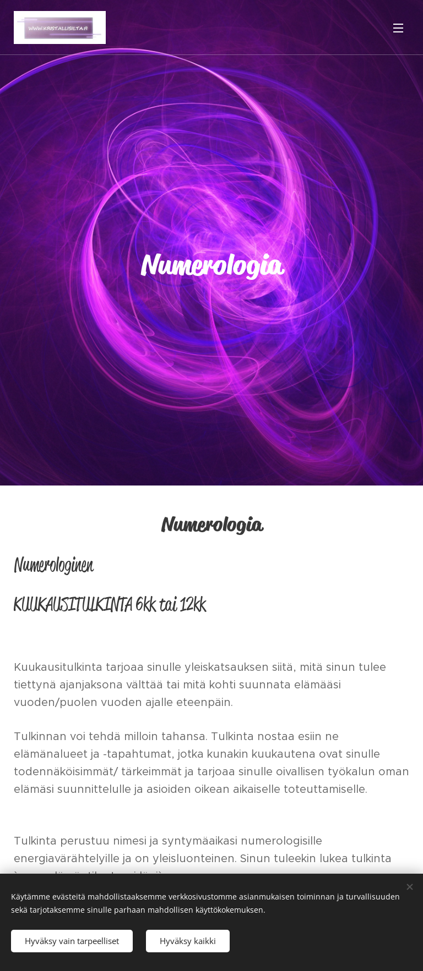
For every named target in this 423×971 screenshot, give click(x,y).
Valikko (398, 28)
